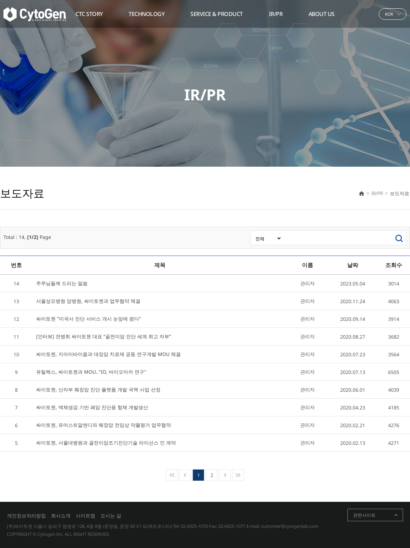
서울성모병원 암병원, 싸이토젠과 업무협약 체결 (88, 301)
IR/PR (276, 14)
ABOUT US (322, 14)
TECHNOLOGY (146, 14)
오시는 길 (110, 515)
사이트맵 (85, 515)
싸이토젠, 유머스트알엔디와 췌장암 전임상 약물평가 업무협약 (103, 425)
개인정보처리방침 (26, 515)
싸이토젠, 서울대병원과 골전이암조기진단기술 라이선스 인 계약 (106, 442)
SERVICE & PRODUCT (216, 14)
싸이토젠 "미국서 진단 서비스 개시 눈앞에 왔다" (88, 318)
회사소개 (61, 515)
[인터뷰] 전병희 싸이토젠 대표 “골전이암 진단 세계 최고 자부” (103, 336)
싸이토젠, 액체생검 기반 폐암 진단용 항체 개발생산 (92, 407)
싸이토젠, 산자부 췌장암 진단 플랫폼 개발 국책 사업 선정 (98, 389)
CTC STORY (89, 14)
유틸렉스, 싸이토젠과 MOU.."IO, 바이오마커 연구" (91, 371)
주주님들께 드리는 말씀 (62, 283)
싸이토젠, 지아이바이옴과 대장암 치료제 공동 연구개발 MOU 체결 (108, 354)
